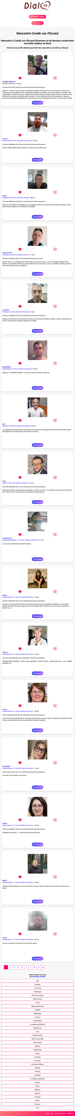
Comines (37, 1057)
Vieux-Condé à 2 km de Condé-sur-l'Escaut (17, 141)
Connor (5, 139)
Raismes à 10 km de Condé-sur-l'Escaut (16, 426)
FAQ (47, 1114)
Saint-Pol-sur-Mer (38, 1039)
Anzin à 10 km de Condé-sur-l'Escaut (15, 483)
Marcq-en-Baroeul (37, 1006)
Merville (37, 1068)
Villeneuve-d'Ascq (37, 995)
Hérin (37, 1086)
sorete (4, 709)
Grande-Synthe (37, 1035)
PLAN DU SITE (60, 1114)
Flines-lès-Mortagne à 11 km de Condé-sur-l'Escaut (20, 540)
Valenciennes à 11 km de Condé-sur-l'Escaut (17, 597)
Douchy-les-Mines (37, 1064)
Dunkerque (37, 992)
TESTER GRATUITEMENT (37, 16)
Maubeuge (37, 1013)
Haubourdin (37, 1050)
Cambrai (37, 1010)
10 (43, 967)
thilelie (4, 823)
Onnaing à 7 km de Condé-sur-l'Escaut (15, 255)
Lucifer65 (5, 310)
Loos (37, 1032)
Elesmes (38, 1104)
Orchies (37, 1071)
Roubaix (37, 984)
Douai (37, 1003)
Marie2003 (6, 766)
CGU (52, 1114)
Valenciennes (37, 999)
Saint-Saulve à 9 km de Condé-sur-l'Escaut (16, 369)
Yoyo (4, 481)
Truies (4, 938)
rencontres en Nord (38, 977)
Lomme (37, 1017)
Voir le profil (37, 103)
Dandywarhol (7, 538)
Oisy (37, 1108)
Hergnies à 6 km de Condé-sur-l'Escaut (15, 198)
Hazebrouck (37, 1028)
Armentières (37, 1021)
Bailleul (37, 1046)
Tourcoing (37, 988)
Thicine (5, 652)
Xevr (4, 424)
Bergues (37, 1090)
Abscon (37, 1082)
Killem (37, 1100)
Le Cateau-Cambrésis (37, 1079)
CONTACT (70, 1114)
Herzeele (37, 1097)
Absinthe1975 (7, 253)
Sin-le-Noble (37, 1042)
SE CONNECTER (37, 23)
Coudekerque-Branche (37, 1024)
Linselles (37, 1075)
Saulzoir (37, 1093)
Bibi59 (4, 880)
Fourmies (37, 1061)
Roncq (37, 1053)
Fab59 (4, 196)
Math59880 (6, 367)
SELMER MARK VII (8, 82)
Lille (37, 981)
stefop (4, 595)
